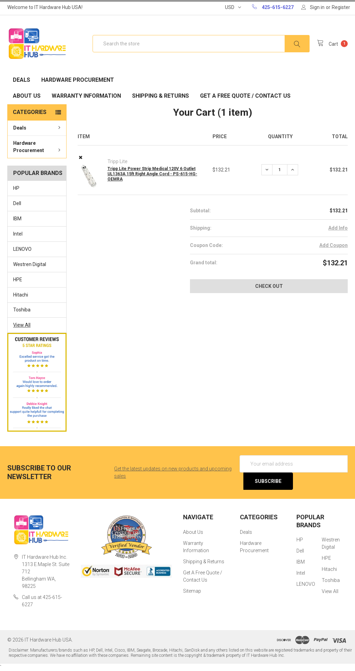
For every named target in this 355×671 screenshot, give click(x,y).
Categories (29, 112)
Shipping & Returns (160, 95)
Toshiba (22, 309)
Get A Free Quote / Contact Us (245, 95)
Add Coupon (333, 245)
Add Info (338, 228)
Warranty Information (86, 95)
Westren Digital (29, 264)
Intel (18, 234)
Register (341, 7)
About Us (27, 95)
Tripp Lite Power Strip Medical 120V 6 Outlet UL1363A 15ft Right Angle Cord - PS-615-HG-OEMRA (152, 174)
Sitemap (192, 591)
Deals (21, 80)
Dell (17, 203)
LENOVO (22, 249)
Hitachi (20, 295)
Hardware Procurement (77, 80)
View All (22, 325)
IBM (17, 218)
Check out (269, 286)
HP (16, 188)
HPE (17, 279)
